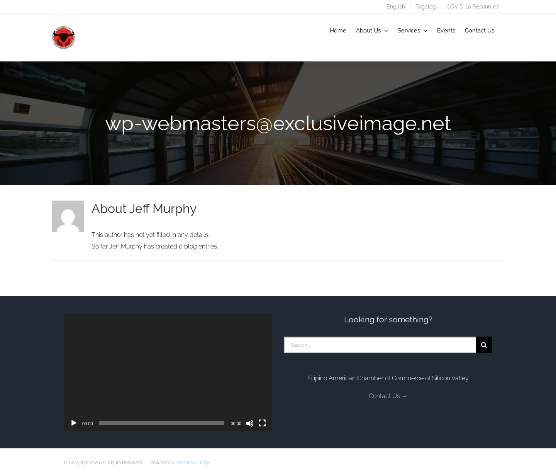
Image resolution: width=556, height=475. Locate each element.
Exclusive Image (193, 462)
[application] (168, 372)
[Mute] (250, 423)
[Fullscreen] (262, 423)
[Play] (74, 423)
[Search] (484, 345)
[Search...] (380, 345)
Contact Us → (388, 396)
